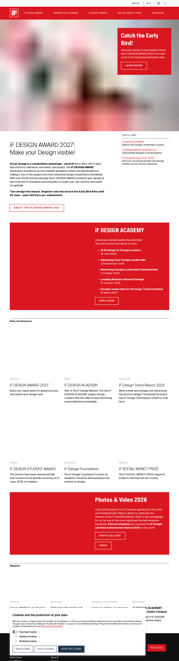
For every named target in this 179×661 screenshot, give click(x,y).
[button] (159, 3)
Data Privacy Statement (52, 626)
